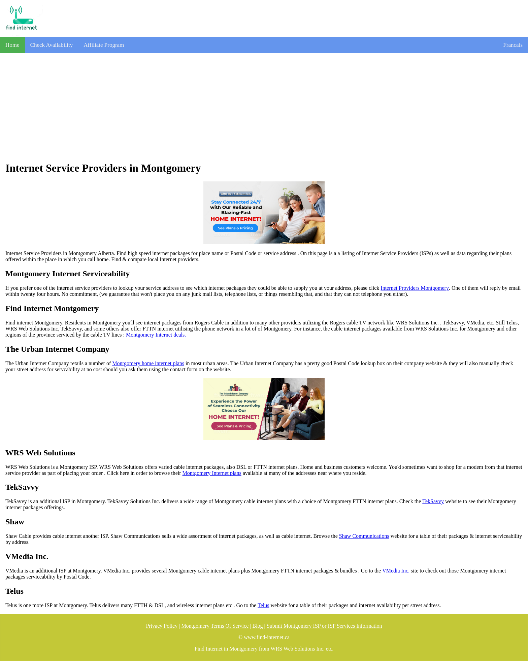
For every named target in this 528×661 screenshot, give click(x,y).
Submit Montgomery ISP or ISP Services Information (324, 626)
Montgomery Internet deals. (156, 335)
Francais (513, 45)
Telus (263, 605)
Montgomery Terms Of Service (215, 626)
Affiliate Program (104, 45)
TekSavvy (433, 501)
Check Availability (51, 45)
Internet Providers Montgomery (415, 288)
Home (12, 45)
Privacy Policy (161, 626)
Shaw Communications (364, 536)
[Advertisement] (264, 107)
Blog (257, 626)
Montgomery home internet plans (148, 363)
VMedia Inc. (395, 570)
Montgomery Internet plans (212, 473)
